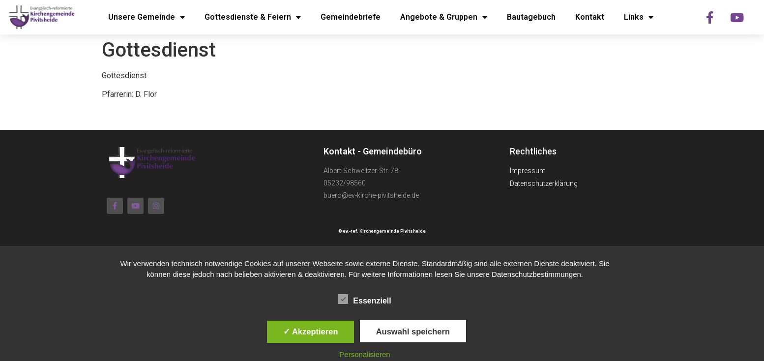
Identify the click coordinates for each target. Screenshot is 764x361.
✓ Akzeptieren (310, 331)
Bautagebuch (531, 17)
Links (638, 17)
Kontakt (589, 17)
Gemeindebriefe (351, 17)
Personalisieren (364, 354)
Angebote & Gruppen (443, 17)
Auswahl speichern (413, 331)
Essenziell (364, 299)
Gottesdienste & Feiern (253, 17)
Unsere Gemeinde (146, 17)
